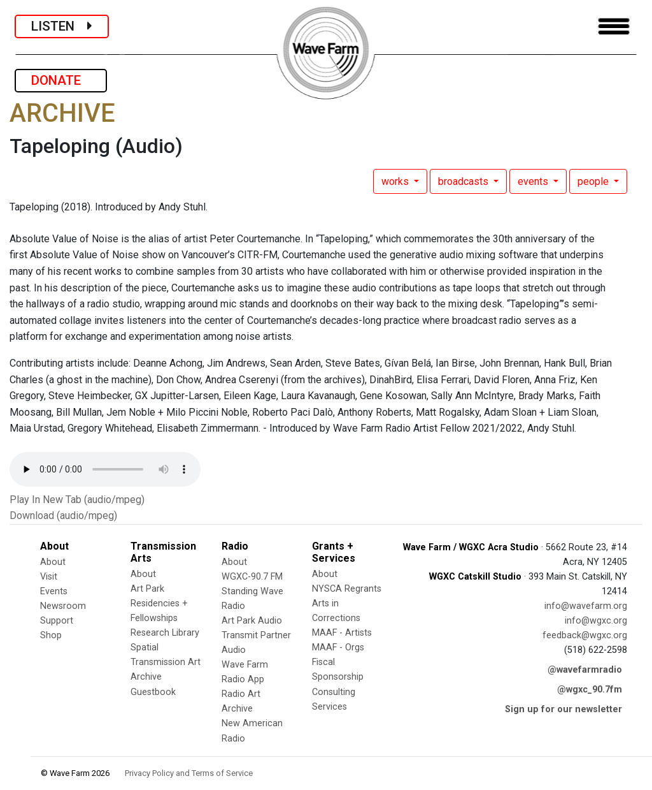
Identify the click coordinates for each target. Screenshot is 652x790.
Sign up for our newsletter (563, 709)
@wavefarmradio (585, 669)
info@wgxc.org (596, 620)
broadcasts (464, 181)
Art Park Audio (252, 620)
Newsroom (63, 606)
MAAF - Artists (342, 632)
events (534, 181)
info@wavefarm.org (585, 606)
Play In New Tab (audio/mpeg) (77, 500)
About (53, 562)
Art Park (147, 588)
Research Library (165, 632)
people (594, 181)
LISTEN (61, 26)
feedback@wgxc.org (584, 635)
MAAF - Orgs (338, 647)
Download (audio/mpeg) (63, 515)
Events (53, 591)
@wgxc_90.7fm (589, 689)
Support (56, 620)
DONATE (60, 80)
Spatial (145, 647)
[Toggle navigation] (613, 26)
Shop (51, 635)
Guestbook (153, 692)
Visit (48, 576)
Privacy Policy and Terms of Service (189, 773)
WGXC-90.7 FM (252, 576)
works (396, 181)
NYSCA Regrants (346, 588)
